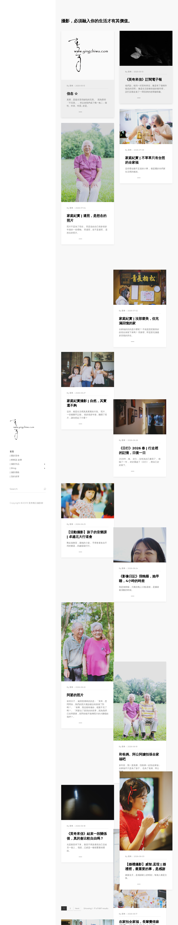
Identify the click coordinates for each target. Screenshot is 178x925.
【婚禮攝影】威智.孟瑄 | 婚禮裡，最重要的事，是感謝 (145, 866)
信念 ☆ (72, 94)
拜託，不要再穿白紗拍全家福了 (87, 678)
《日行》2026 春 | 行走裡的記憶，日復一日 (144, 323)
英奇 (71, 86)
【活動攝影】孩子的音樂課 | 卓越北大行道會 (87, 384)
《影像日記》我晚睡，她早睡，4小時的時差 (145, 406)
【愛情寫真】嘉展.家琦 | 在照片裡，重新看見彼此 (87, 805)
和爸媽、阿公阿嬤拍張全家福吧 (145, 529)
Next (77, 908)
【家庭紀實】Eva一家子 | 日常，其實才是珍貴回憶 (144, 739)
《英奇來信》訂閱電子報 (143, 79)
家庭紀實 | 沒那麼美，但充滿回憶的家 (145, 240)
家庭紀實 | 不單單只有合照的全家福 (145, 160)
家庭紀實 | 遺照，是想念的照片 (87, 218)
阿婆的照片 (75, 505)
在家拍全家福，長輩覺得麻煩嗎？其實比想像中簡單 (145, 656)
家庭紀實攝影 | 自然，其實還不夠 (87, 301)
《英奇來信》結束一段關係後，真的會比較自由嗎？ (87, 595)
